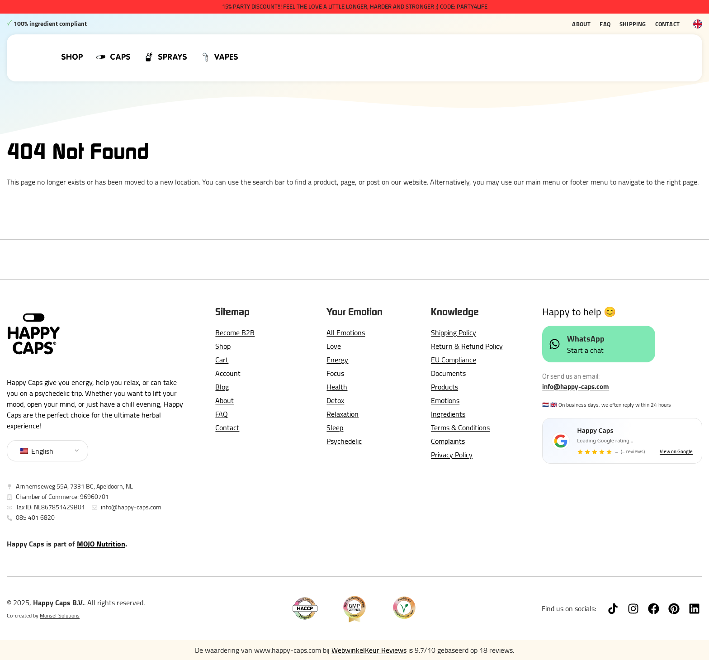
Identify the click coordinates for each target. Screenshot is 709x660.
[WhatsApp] (554, 344)
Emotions (445, 400)
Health (336, 387)
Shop (223, 346)
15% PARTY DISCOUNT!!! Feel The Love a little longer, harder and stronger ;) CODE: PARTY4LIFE (354, 6)
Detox (335, 400)
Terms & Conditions (460, 427)
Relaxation (342, 414)
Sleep (334, 427)
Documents (448, 373)
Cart (221, 359)
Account (228, 373)
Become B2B (235, 332)
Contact (667, 24)
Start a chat (585, 350)
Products (444, 387)
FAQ (605, 24)
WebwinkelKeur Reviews (368, 650)
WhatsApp (586, 338)
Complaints (448, 441)
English (36, 451)
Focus (335, 373)
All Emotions (345, 332)
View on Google (676, 452)
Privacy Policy (452, 454)
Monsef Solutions (60, 615)
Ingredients (448, 414)
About (581, 24)
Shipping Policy (453, 332)
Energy (337, 359)
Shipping (632, 24)
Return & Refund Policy (467, 346)
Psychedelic (344, 441)
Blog (222, 387)
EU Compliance (453, 359)
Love (333, 346)
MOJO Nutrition (101, 544)
